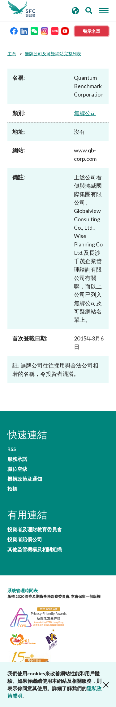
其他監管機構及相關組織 (34, 549)
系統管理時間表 (22, 590)
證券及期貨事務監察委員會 (21, 9)
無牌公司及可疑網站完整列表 (53, 53)
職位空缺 (17, 468)
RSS (11, 449)
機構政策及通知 (24, 478)
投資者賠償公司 (24, 539)
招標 (12, 488)
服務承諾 (17, 459)
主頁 (11, 53)
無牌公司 (85, 113)
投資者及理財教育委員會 (34, 529)
